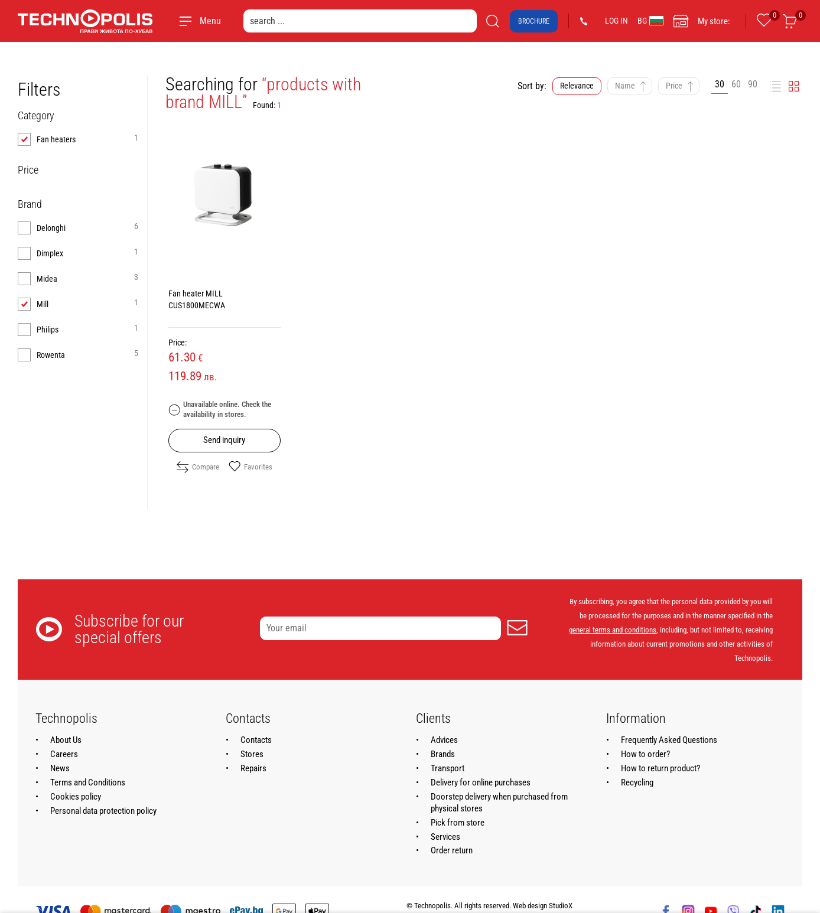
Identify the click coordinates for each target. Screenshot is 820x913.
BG (650, 20)
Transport (447, 768)
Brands (443, 754)
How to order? (645, 754)
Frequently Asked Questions (669, 740)
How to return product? (660, 768)
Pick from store (457, 822)
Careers (64, 754)
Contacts (256, 740)
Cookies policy (75, 796)
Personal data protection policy (103, 811)
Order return (452, 850)
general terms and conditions (612, 629)
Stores (251, 754)
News (60, 768)
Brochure (533, 21)
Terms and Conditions (87, 782)
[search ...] (360, 20)
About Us (66, 740)
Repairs (253, 768)
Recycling (637, 782)
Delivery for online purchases (481, 782)
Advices (444, 740)
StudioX (560, 905)
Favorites (250, 467)
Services (445, 837)
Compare (198, 467)
